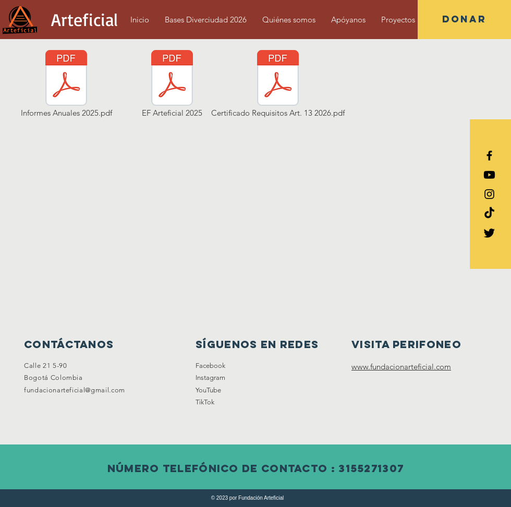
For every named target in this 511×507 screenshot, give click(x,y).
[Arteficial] (84, 19)
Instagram (210, 377)
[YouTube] (489, 174)
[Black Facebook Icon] (489, 155)
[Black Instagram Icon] (489, 194)
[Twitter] (489, 232)
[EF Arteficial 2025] (172, 84)
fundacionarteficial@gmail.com (74, 390)
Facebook (210, 365)
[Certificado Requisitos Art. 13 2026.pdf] (277, 84)
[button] (464, 19)
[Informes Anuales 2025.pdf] (66, 84)
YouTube (208, 390)
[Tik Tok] (489, 213)
